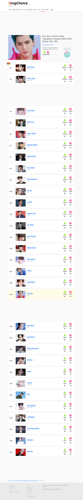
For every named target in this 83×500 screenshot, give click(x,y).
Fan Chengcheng (33, 428)
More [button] (47, 9)
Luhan (29, 270)
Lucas (29, 371)
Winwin (30, 360)
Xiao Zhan (30, 67)
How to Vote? (29, 488)
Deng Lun (30, 122)
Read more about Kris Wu (47, 44)
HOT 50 (28, 485)
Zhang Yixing (31, 248)
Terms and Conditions (31, 496)
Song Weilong (32, 179)
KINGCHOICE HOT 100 (16, 9)
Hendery (30, 440)
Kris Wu (30, 293)
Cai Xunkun (31, 282)
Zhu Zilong (31, 337)
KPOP (11, 490)
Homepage (12, 485)
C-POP (43, 9)
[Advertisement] (41, 21)
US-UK (39, 9)
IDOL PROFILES (29, 9)
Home (10, 9)
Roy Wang (31, 168)
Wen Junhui (31, 259)
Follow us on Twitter (14, 492)
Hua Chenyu (31, 236)
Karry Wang (31, 133)
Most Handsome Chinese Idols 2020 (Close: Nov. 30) (28, 480)
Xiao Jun (30, 451)
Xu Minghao (31, 405)
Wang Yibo (31, 78)
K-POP (24, 9)
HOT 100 (11, 488)
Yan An (29, 383)
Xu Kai (29, 190)
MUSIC (35, 9)
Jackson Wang (32, 145)
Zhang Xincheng (33, 348)
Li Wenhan (31, 417)
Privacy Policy (30, 490)
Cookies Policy (30, 492)
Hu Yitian (30, 225)
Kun (28, 394)
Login (51, 9)
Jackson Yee (31, 213)
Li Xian (29, 202)
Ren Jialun (30, 325)
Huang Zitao (31, 156)
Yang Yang (30, 110)
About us (29, 494)
